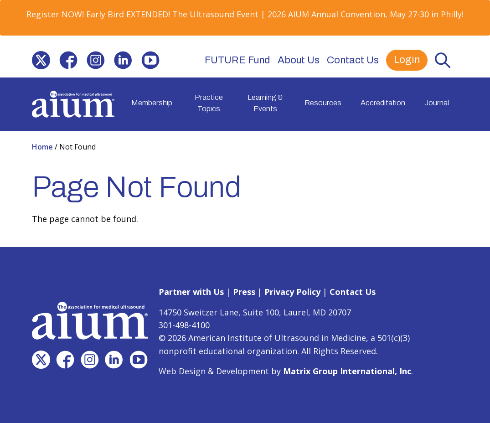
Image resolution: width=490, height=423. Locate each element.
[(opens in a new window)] (41, 60)
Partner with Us (191, 291)
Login (407, 59)
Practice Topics (209, 103)
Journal (436, 103)
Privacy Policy (292, 291)
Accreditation (383, 103)
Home (43, 147)
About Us (299, 60)
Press (244, 291)
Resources (322, 103)
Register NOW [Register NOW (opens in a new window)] (54, 14)
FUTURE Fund (237, 60)
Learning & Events (265, 103)
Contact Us (353, 60)
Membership (151, 103)
